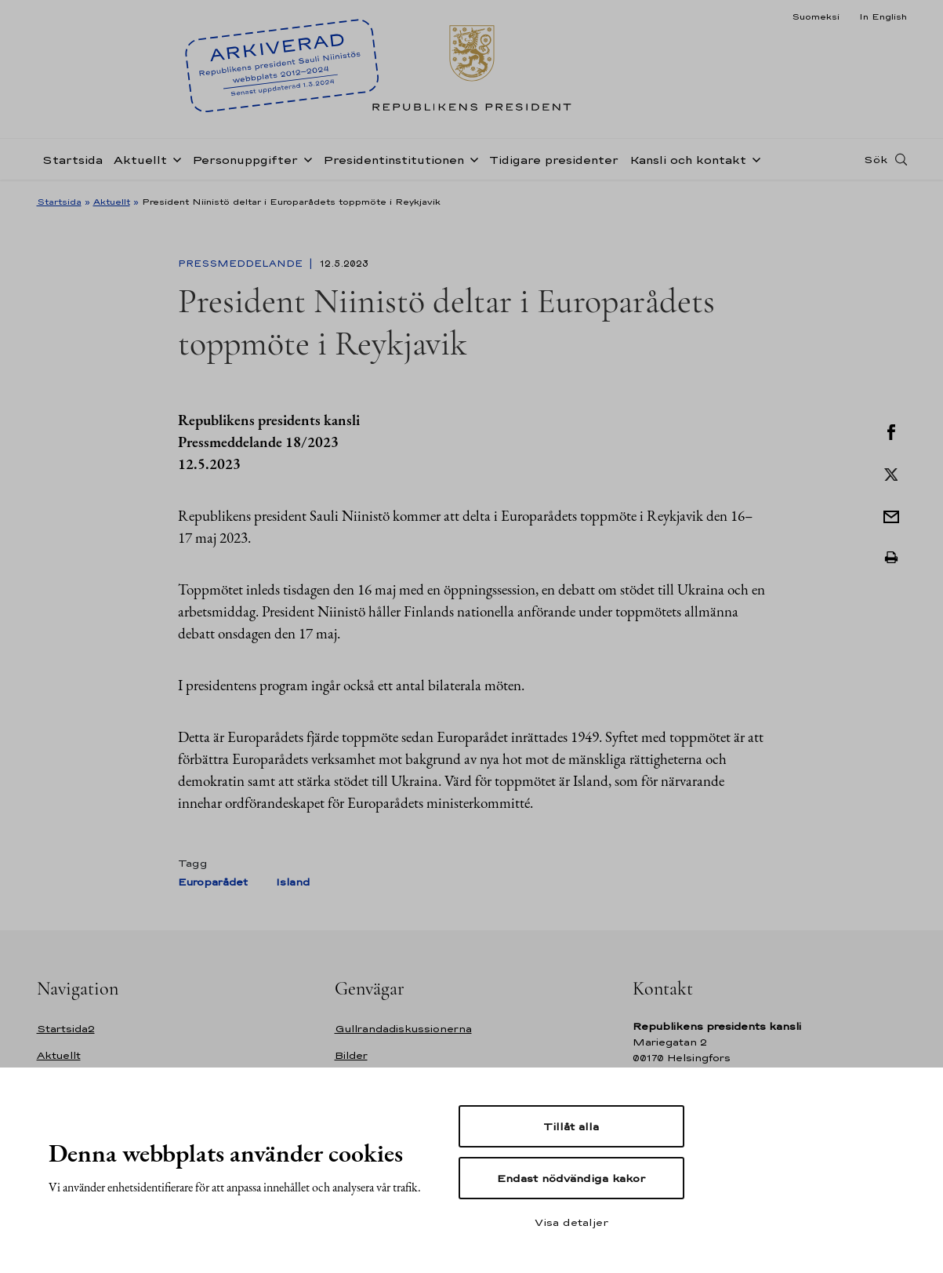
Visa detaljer (571, 1222)
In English (883, 16)
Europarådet (213, 882)
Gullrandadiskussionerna (403, 1028)
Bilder (351, 1055)
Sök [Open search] (875, 159)
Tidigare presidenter (553, 159)
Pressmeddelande (242, 263)
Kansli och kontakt (687, 159)
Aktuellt (140, 159)
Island (293, 882)
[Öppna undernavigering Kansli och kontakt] (753, 158)
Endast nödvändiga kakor (571, 1178)
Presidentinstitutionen (393, 159)
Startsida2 (66, 1028)
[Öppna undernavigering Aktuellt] (174, 158)
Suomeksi (816, 16)
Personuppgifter (245, 159)
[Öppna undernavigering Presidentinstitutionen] (471, 158)
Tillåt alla (571, 1126)
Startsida (72, 159)
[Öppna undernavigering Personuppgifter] (305, 158)
